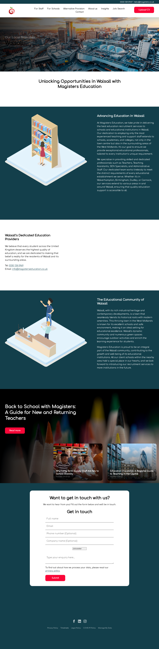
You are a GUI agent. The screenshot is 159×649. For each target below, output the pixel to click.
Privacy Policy (52, 628)
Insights (105, 9)
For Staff (38, 9)
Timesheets (64, 628)
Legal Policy (76, 628)
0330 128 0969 (126, 2)
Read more (14, 430)
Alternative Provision (73, 9)
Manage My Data (105, 628)
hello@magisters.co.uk (144, 2)
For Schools (53, 9)
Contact (80, 12)
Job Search (119, 9)
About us (92, 9)
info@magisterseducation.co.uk (30, 269)
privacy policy (52, 571)
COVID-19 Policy (89, 628)
